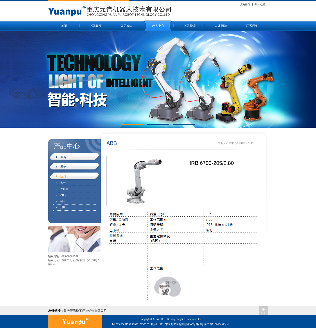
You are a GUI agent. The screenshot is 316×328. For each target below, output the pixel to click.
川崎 (63, 207)
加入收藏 (260, 4)
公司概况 (95, 26)
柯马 (63, 201)
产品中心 (158, 26)
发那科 (64, 188)
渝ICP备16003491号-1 (216, 324)
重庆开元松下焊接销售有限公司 (85, 310)
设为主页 (245, 4)
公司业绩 (189, 26)
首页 (64, 26)
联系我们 (252, 26)
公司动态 (126, 26)
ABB (63, 195)
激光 (61, 166)
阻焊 (61, 176)
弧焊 (61, 157)
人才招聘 (221, 26)
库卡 (63, 182)
